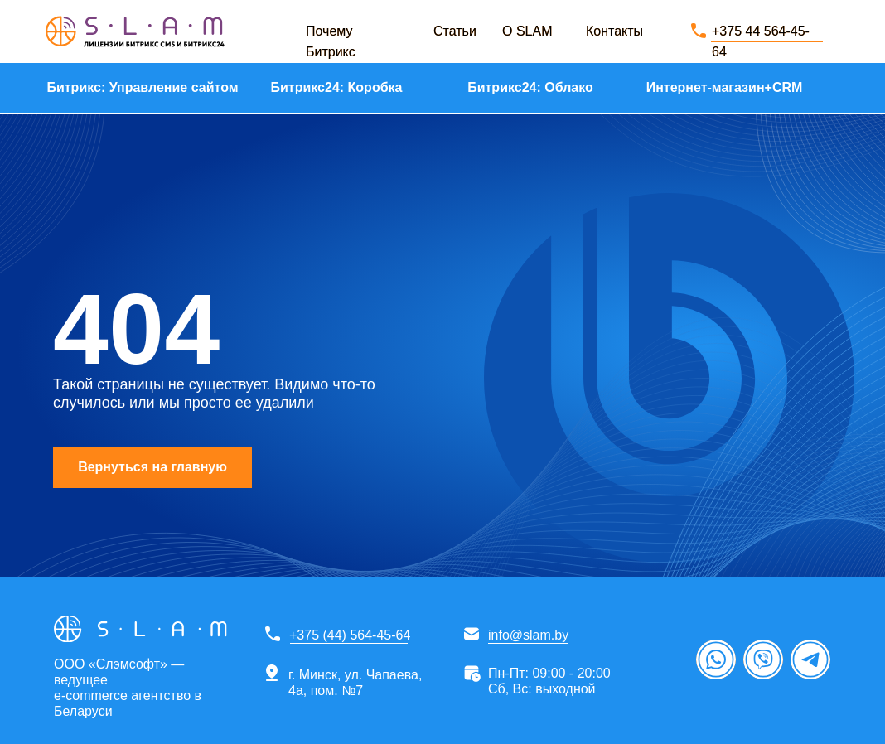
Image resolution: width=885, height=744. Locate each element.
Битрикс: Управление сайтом (142, 87)
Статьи (454, 31)
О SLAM (527, 31)
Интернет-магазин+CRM (724, 87)
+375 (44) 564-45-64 (349, 635)
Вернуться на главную (152, 467)
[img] (135, 32)
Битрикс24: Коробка (337, 87)
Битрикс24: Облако (530, 87)
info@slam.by (528, 635)
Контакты (614, 31)
